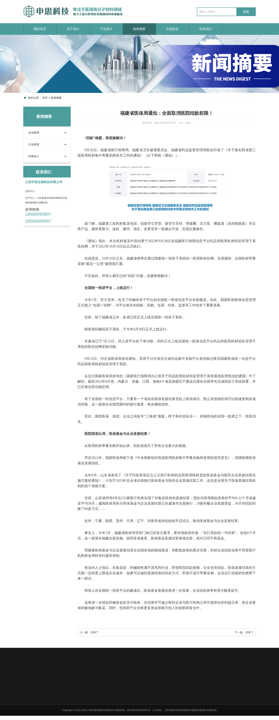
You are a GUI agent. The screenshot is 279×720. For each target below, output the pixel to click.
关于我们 (73, 29)
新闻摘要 (139, 29)
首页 (45, 97)
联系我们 (205, 29)
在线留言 (172, 29)
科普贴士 (33, 156)
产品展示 (106, 29)
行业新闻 (33, 144)
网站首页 (40, 29)
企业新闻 (33, 132)
